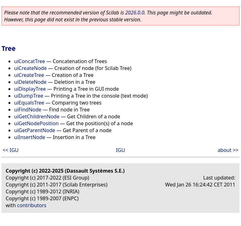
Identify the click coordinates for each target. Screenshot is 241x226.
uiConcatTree (29, 61)
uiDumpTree (28, 95)
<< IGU (11, 150)
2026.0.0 (134, 12)
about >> (227, 150)
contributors (31, 205)
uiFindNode (27, 109)
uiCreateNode (30, 68)
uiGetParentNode (34, 130)
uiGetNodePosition (36, 123)
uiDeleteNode (30, 81)
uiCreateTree (29, 75)
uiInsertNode (29, 137)
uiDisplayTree (30, 88)
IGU (120, 150)
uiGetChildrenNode (36, 116)
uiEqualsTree (29, 102)
